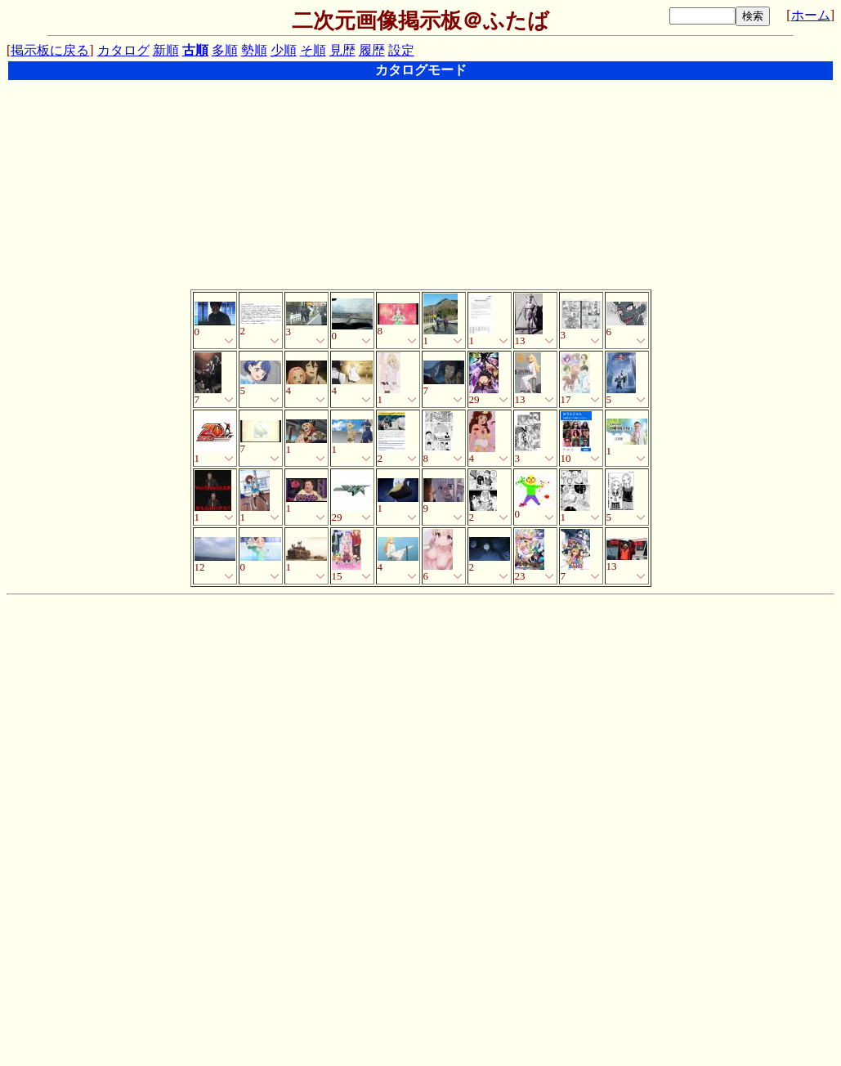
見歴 (342, 50)
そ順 (313, 50)
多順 (225, 50)
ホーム (810, 15)
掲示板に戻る (50, 50)
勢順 (254, 50)
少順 (284, 50)
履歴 (372, 50)
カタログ (123, 50)
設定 (401, 50)
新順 (166, 50)
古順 (195, 50)
